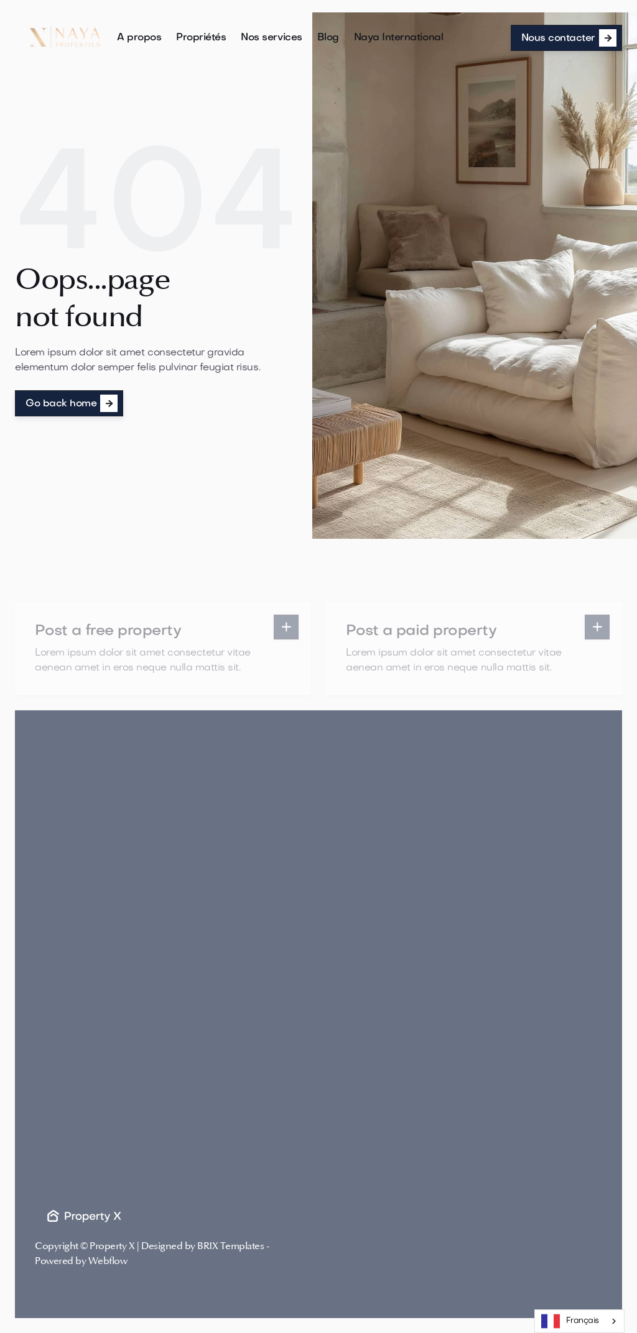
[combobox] (579, 1321)
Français (570, 1321)
